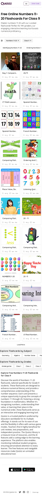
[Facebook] (24, 492)
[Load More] (21, 344)
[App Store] (15, 469)
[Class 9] (27, 40)
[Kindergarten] (6, 366)
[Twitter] (20, 492)
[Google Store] (28, 469)
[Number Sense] (30, 355)
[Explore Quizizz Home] (6, 3)
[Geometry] (5, 355)
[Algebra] (17, 355)
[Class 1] (18, 366)
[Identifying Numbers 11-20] (12, 48)
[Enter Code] (35, 3)
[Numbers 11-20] (12, 40)
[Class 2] (28, 366)
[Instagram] (28, 492)
